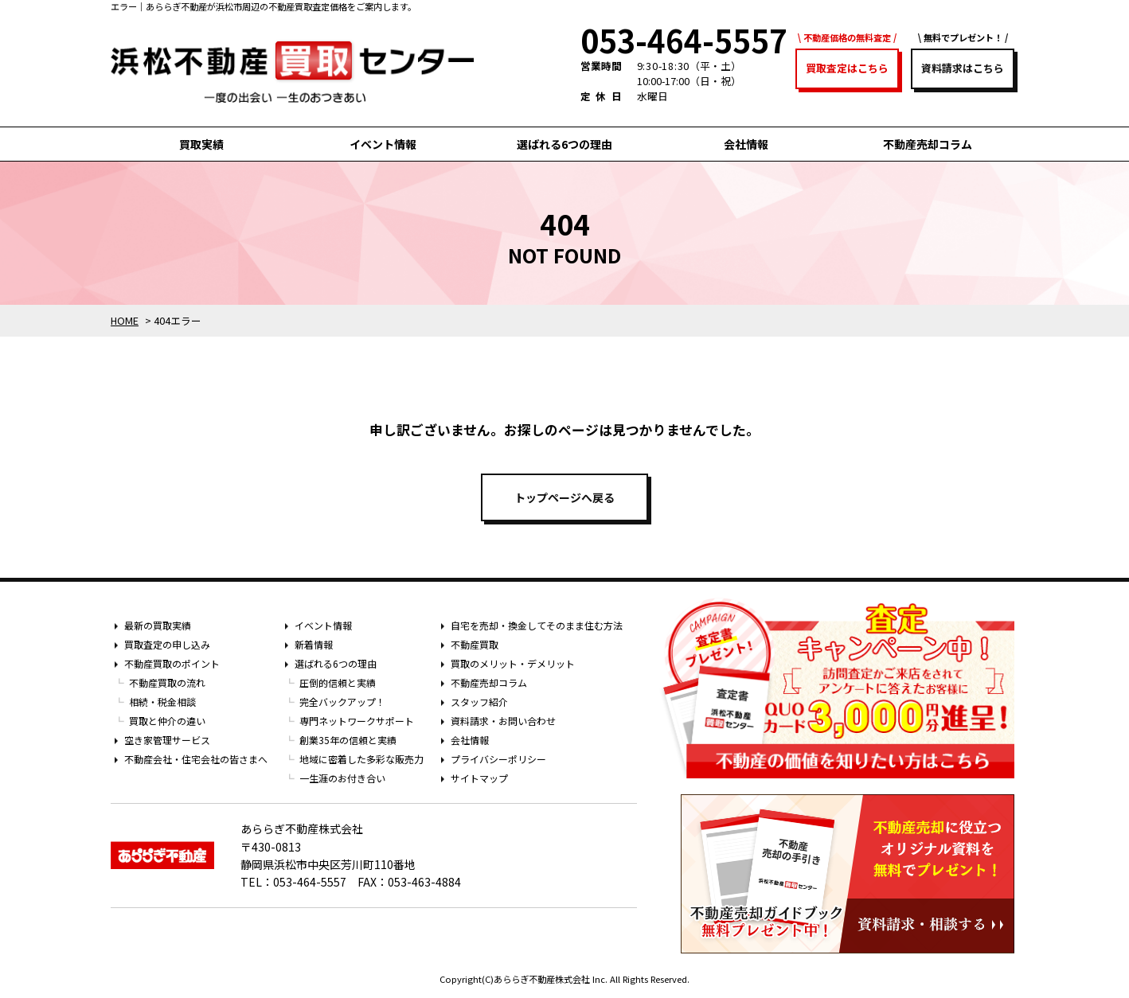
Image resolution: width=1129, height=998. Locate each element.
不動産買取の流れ (167, 682)
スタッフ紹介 (479, 701)
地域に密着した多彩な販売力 (361, 759)
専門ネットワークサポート (356, 720)
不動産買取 (474, 644)
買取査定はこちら (847, 68)
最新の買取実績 (157, 625)
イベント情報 (383, 144)
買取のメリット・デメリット (513, 663)
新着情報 (314, 644)
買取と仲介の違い (167, 720)
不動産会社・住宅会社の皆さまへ (196, 759)
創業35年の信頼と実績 (348, 740)
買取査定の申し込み (167, 644)
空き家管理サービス (167, 740)
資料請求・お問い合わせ (503, 720)
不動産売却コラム (927, 144)
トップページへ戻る (564, 497)
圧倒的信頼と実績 (337, 682)
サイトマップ (479, 778)
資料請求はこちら (962, 68)
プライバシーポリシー (498, 759)
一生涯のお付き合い (342, 778)
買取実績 (201, 144)
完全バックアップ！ (342, 701)
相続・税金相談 (162, 701)
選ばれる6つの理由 (564, 144)
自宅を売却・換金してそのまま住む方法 (537, 625)
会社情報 (746, 144)
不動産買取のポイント (172, 663)
